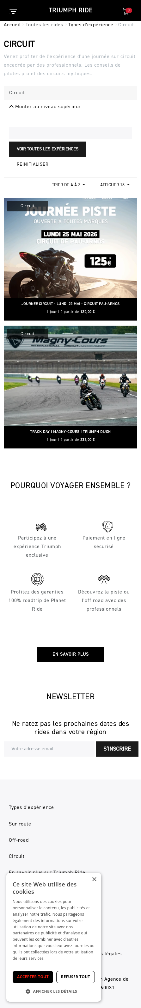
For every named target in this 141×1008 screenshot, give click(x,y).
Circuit (17, 856)
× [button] (94, 879)
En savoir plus (70, 654)
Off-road (19, 840)
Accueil (12, 25)
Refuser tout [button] (75, 976)
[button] (54, 991)
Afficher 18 (113, 185)
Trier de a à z (67, 185)
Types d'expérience (90, 25)
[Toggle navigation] (9, 13)
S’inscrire (117, 749)
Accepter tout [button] (33, 976)
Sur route (20, 824)
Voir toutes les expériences (47, 149)
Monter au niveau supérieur (45, 106)
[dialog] (53, 937)
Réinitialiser (32, 164)
